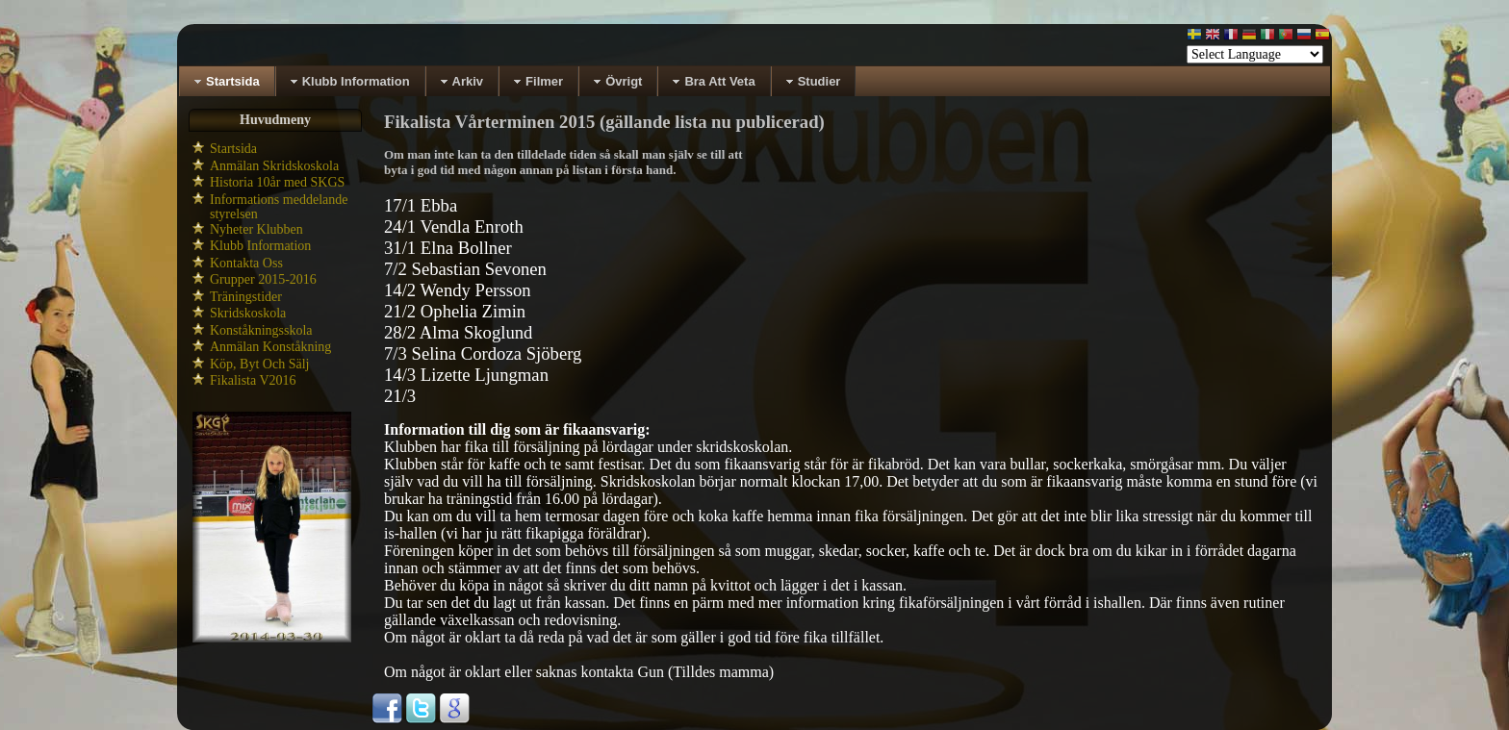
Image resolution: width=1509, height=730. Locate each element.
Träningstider (246, 296)
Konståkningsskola (261, 330)
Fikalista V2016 (253, 380)
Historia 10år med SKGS (277, 182)
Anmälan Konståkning (270, 347)
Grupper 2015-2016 (263, 279)
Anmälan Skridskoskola (274, 166)
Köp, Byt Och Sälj (259, 364)
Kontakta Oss (246, 263)
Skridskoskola (248, 313)
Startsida (233, 148)
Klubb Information (260, 246)
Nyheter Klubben (256, 229)
